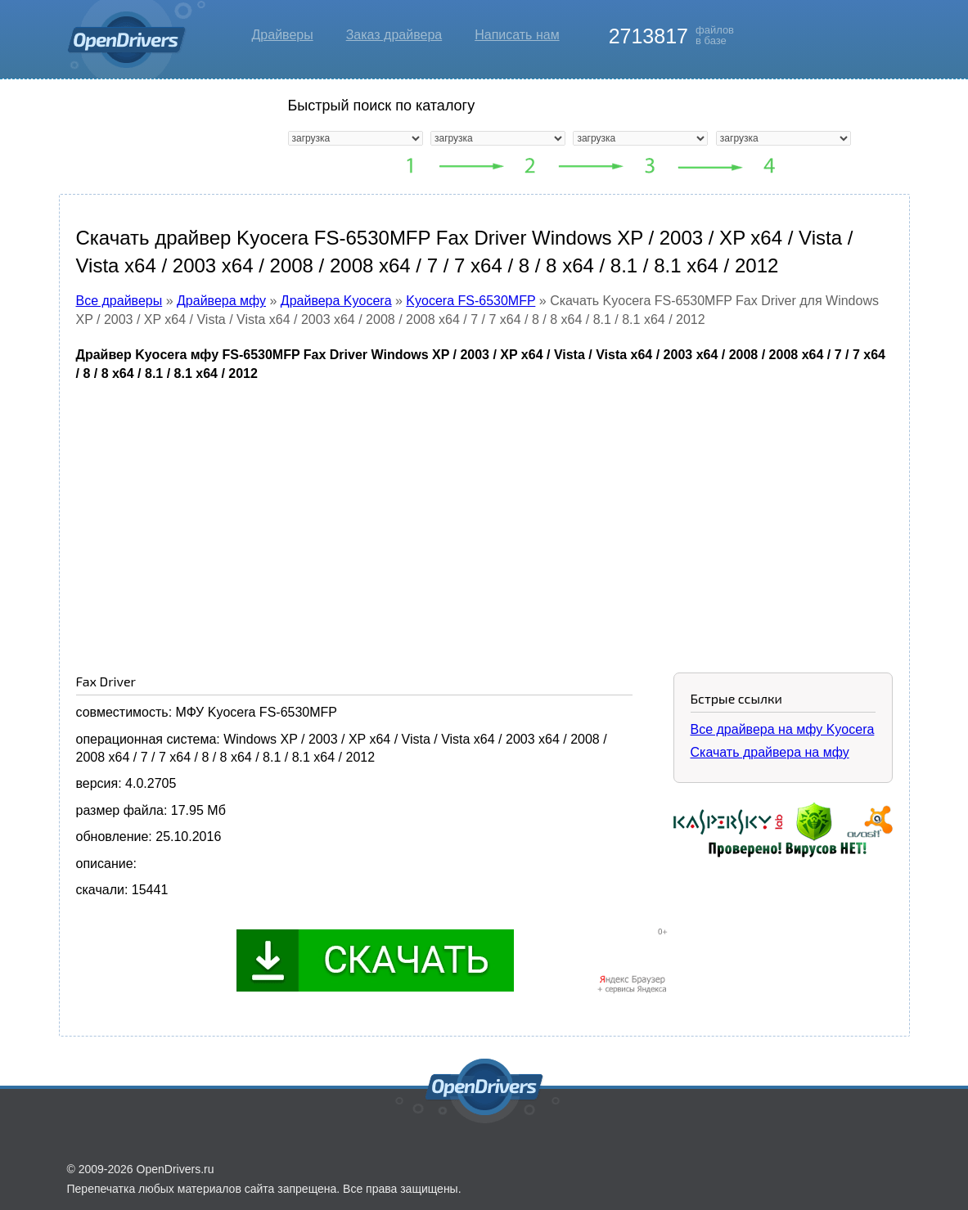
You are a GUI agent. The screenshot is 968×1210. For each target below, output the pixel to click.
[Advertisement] (484, 514)
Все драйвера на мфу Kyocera (783, 729)
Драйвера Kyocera (336, 301)
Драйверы (282, 35)
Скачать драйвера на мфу (770, 752)
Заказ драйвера (394, 35)
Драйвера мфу (221, 301)
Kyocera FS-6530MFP (470, 301)
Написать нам (517, 35)
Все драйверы (119, 301)
